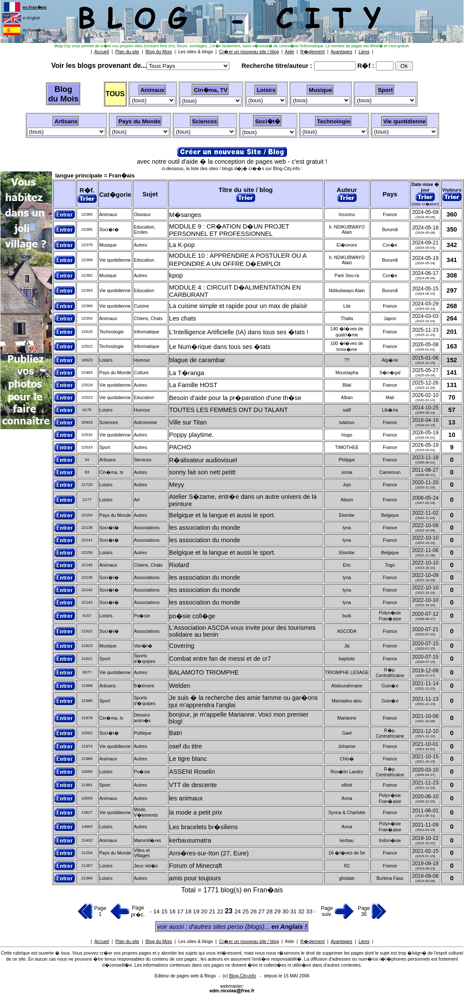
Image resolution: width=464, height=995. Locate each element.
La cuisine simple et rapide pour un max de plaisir (238, 305)
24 (239, 911)
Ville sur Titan (188, 422)
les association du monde (204, 527)
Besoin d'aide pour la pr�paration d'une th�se (235, 397)
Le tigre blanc (188, 758)
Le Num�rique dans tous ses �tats (220, 346)
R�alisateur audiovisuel (203, 460)
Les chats (182, 318)
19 (197, 911)
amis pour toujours (195, 878)
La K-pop (182, 244)
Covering (182, 645)
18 (189, 911)
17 (181, 911)
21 (213, 911)
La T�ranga (187, 372)
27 (262, 911)
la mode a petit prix (196, 812)
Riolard (179, 565)
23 (229, 911)
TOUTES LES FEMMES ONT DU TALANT (228, 409)
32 (302, 911)
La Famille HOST (193, 385)
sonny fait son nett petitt (202, 472)
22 (221, 911)
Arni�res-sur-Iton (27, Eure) (209, 853)
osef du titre (185, 746)
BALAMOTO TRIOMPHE (204, 672)
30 (286, 911)
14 (156, 911)
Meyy (176, 484)
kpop (176, 275)
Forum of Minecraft (195, 865)
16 (173, 911)
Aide (289, 941)
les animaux (186, 798)
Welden (179, 685)
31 (294, 911)
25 (246, 911)
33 (310, 911)
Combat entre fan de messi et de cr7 (220, 658)
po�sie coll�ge (192, 616)
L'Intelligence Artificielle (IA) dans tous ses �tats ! (238, 332)
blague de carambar (197, 360)
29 (278, 911)
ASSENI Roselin (192, 771)
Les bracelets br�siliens (203, 827)
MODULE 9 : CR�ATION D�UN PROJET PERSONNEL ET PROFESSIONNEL (229, 230)
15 (165, 911)
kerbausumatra (190, 840)
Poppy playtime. (191, 434)
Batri (175, 732)
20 (205, 911)
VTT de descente (193, 784)
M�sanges (185, 214)
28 (270, 911)
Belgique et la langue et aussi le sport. (222, 515)
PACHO (180, 447)
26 (254, 911)
